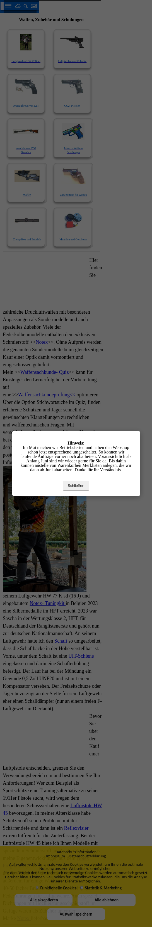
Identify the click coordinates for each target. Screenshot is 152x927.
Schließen (76, 486)
